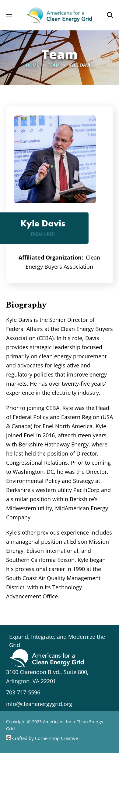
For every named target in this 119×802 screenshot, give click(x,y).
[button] (110, 15)
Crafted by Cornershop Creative (44, 738)
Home (32, 65)
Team (54, 65)
